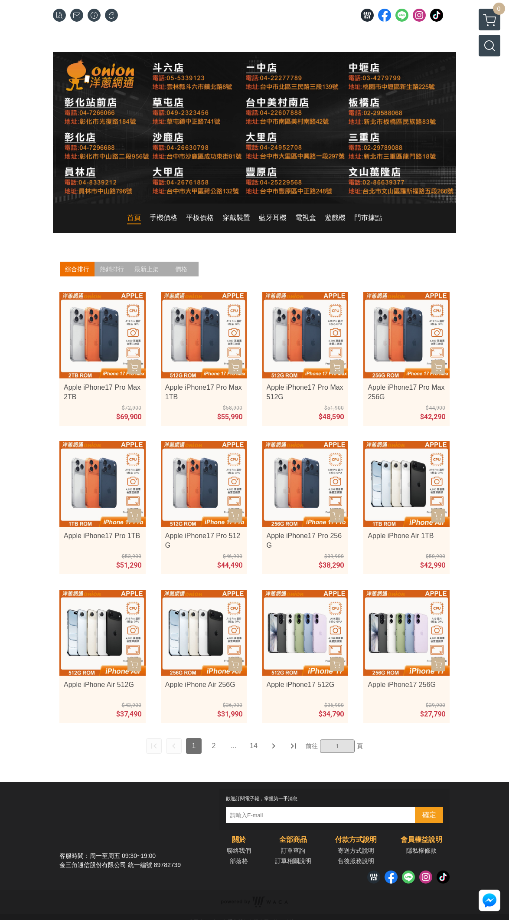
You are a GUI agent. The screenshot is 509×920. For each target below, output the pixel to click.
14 (254, 745)
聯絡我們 (239, 851)
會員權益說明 (421, 839)
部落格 (239, 861)
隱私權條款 (421, 851)
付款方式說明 (356, 839)
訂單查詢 (293, 851)
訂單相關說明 (293, 861)
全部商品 (293, 839)
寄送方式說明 (356, 851)
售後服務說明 (356, 861)
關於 (239, 839)
